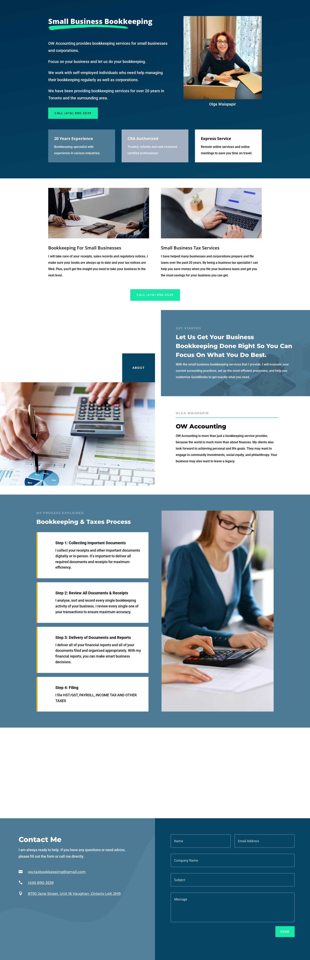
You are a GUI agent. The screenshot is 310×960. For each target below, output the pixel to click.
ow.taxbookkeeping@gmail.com (57, 872)
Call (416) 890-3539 (73, 113)
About (138, 368)
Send (285, 931)
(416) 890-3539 (41, 883)
